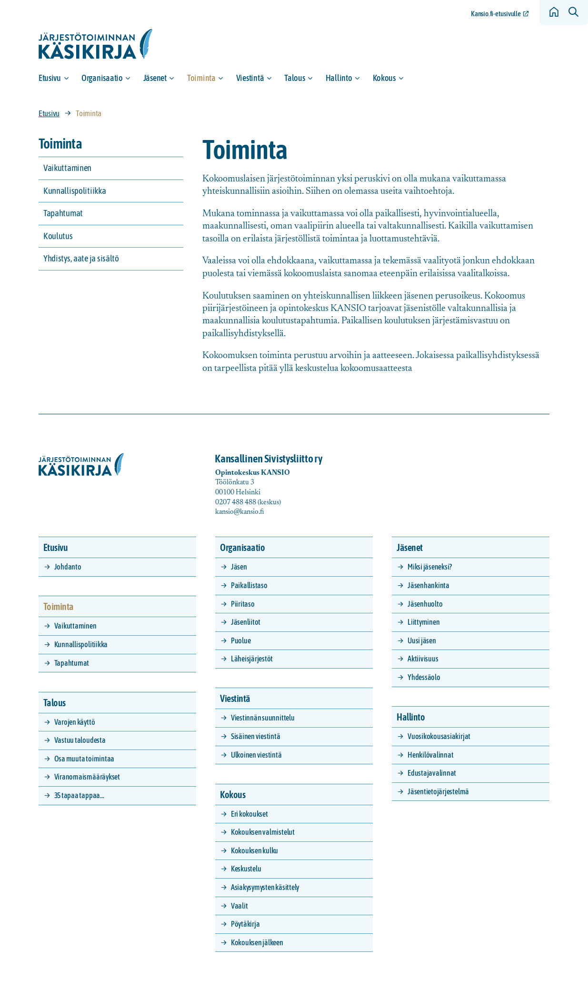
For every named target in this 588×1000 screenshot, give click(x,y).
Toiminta (201, 78)
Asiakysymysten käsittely (265, 887)
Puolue (241, 640)
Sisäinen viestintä (255, 736)
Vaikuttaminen (67, 168)
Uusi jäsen (422, 640)
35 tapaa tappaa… (79, 795)
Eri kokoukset (249, 814)
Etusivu (50, 78)
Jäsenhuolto (425, 604)
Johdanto (67, 566)
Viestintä (250, 78)
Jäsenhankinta (428, 585)
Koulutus (58, 236)
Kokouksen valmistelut (263, 832)
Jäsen (239, 566)
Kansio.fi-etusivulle (495, 14)
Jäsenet (155, 78)
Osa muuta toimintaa (84, 758)
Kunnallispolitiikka (74, 191)
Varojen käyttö (74, 722)
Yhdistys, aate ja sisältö (81, 258)
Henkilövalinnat (430, 754)
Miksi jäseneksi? (430, 566)
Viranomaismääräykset (87, 776)
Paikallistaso (249, 585)
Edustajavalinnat (432, 773)
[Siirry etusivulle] (96, 44)
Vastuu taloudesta (80, 740)
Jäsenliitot (245, 622)
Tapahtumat (63, 213)
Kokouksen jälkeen (257, 942)
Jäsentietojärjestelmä (438, 791)
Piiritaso (243, 604)
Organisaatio (102, 78)
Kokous (384, 78)
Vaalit (239, 905)
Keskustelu (246, 868)
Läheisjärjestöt (252, 658)
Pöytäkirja (245, 924)
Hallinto (339, 78)
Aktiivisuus (423, 658)
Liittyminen (423, 622)
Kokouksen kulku (254, 850)
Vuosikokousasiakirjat (439, 736)
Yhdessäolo (424, 677)
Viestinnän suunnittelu (263, 717)
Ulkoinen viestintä (256, 754)
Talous (294, 78)
